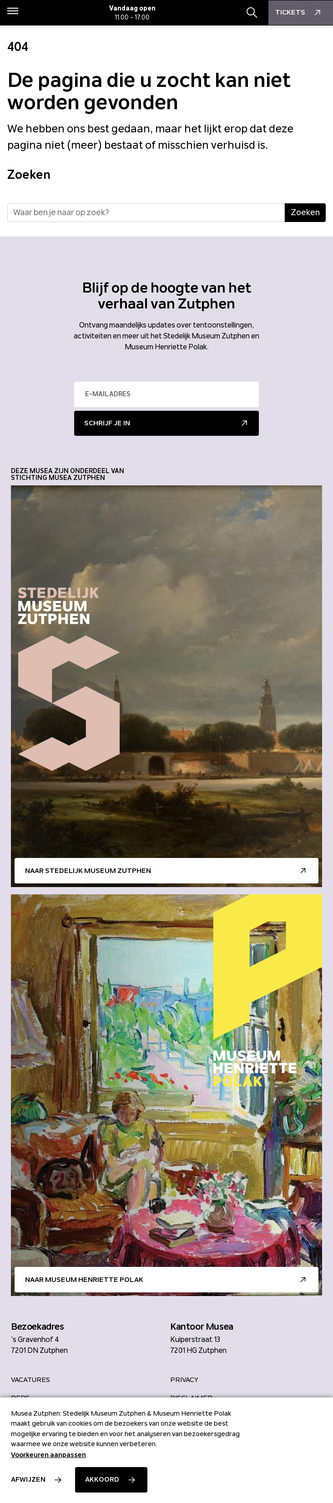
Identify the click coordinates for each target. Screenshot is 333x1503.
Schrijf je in (107, 423)
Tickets (299, 12)
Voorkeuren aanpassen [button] (48, 1455)
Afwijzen (28, 1479)
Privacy (184, 1380)
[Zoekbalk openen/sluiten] (252, 12)
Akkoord (102, 1479)
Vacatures (30, 1380)
